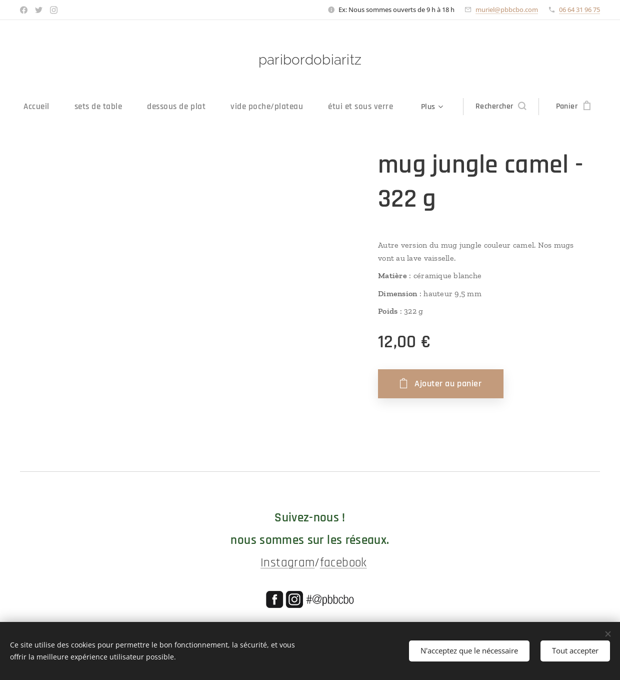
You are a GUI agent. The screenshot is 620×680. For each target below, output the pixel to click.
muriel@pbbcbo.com (507, 9)
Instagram (287, 563)
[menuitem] (30, 106)
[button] (512, 106)
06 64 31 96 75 (579, 9)
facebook (343, 563)
